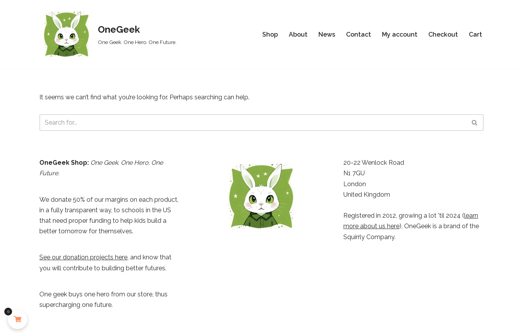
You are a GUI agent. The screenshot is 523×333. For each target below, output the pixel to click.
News (326, 34)
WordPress (111, 323)
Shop (270, 34)
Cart (475, 34)
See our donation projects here (83, 257)
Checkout (443, 34)
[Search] (252, 122)
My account (399, 34)
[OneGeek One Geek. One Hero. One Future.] (108, 34)
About (298, 34)
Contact (358, 34)
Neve (47, 323)
